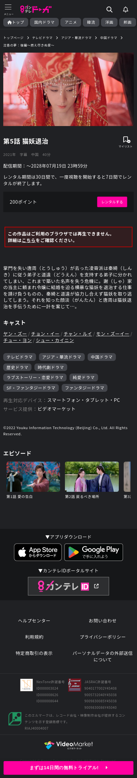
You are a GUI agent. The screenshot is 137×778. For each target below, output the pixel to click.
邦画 (127, 22)
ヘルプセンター (34, 621)
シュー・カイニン (55, 340)
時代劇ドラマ (51, 367)
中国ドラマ (102, 357)
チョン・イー (45, 334)
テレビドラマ (19, 357)
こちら (29, 240)
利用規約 (34, 637)
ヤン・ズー (15, 334)
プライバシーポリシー (103, 637)
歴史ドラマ (17, 367)
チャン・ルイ (78, 334)
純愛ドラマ (83, 377)
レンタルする (112, 201)
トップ (15, 22)
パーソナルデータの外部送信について (103, 656)
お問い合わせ (103, 621)
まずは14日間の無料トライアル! (68, 767)
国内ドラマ (44, 22)
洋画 (109, 22)
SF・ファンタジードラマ (31, 388)
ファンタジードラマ (84, 388)
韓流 (91, 22)
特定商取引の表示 (34, 653)
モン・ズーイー (113, 334)
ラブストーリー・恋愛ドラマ (34, 377)
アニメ (71, 22)
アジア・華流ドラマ (61, 357)
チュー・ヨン (17, 340)
